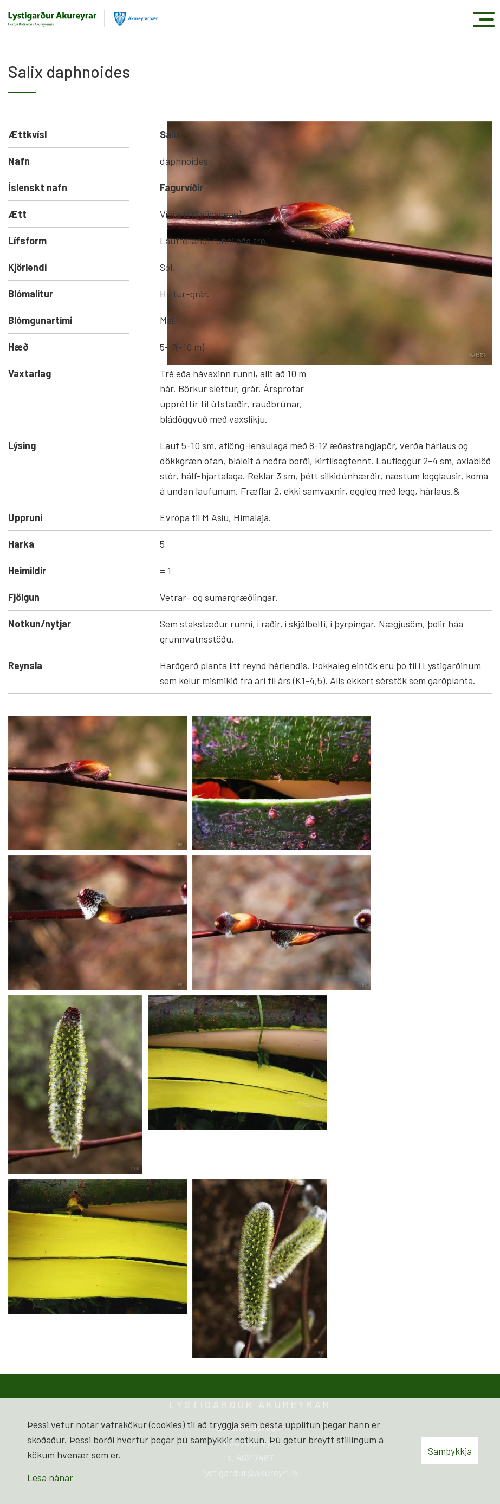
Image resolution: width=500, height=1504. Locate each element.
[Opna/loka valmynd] (483, 19)
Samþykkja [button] (450, 1450)
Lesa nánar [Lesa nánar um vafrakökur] (50, 1477)
